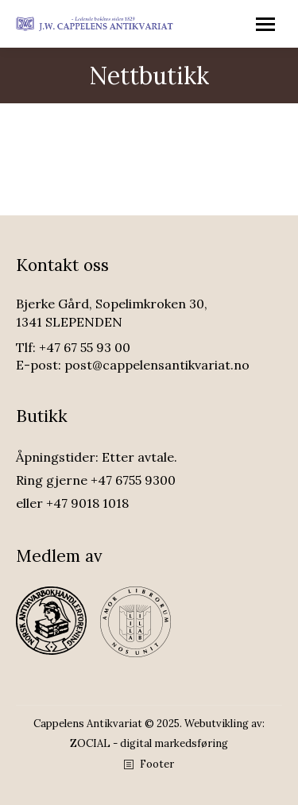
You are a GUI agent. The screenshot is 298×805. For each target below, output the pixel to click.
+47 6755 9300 (133, 480)
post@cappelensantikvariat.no (157, 365)
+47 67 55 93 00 (84, 347)
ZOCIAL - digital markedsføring (149, 743)
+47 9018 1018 (87, 503)
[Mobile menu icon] (265, 24)
